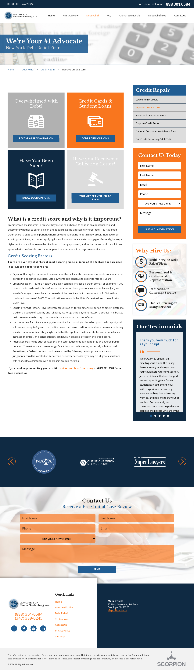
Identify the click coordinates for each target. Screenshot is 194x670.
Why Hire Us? (153, 251)
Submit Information (159, 229)
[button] (12, 462)
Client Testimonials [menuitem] (129, 15)
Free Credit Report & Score (151, 115)
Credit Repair (48, 69)
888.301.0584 (178, 4)
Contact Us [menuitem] (180, 15)
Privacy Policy (62, 630)
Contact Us (61, 624)
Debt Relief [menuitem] (92, 15)
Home (11, 69)
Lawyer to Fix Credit (147, 99)
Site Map (60, 636)
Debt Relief (28, 69)
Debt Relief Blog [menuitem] (157, 15)
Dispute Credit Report (148, 123)
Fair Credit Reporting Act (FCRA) (153, 139)
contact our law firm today (76, 368)
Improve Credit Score (148, 107)
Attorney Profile (64, 607)
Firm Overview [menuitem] (70, 15)
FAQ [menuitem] (109, 15)
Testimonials (62, 619)
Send (97, 569)
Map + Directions (117, 610)
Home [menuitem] (51, 15)
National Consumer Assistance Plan (156, 131)
